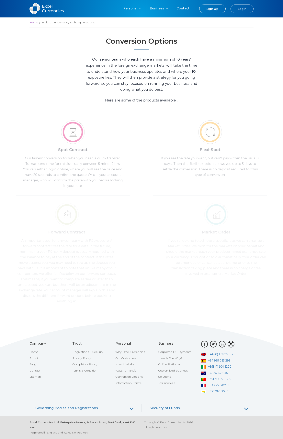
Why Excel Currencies (130, 352)
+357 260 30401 (215, 391)
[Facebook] (204, 344)
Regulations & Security (87, 352)
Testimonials (166, 383)
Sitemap (35, 376)
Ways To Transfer (126, 370)
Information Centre (128, 383)
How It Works (124, 364)
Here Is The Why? (170, 358)
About (33, 358)
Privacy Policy (81, 358)
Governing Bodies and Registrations (66, 408)
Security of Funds (165, 408)
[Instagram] (231, 344)
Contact (182, 8)
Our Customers (125, 358)
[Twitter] (213, 344)
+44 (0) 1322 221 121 (217, 354)
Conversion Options (129, 376)
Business (159, 8)
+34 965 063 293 (215, 360)
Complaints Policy (84, 364)
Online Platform (169, 364)
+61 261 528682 (215, 373)
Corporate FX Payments (174, 352)
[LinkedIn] (222, 344)
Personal (132, 8)
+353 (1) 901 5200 (216, 366)
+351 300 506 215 (216, 379)
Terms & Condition (84, 370)
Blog (32, 364)
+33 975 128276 (215, 385)
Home (34, 22)
